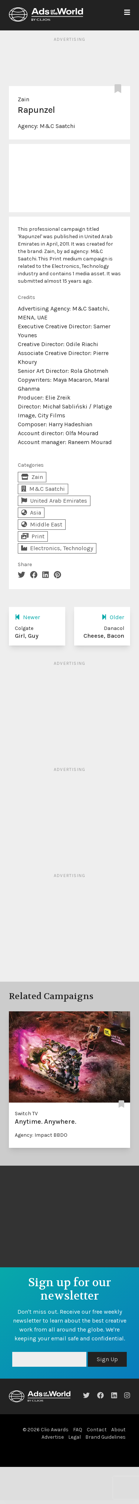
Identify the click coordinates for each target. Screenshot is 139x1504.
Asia (31, 512)
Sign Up (107, 1359)
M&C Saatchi (57, 125)
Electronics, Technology (57, 548)
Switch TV (26, 1113)
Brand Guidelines (105, 1437)
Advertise (53, 1437)
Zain (23, 99)
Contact (97, 1429)
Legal (74, 1437)
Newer (27, 617)
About (118, 1429)
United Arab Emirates (54, 500)
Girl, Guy (27, 635)
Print (32, 536)
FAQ (77, 1429)
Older (113, 617)
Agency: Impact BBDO (41, 1135)
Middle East (41, 524)
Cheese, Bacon (103, 635)
